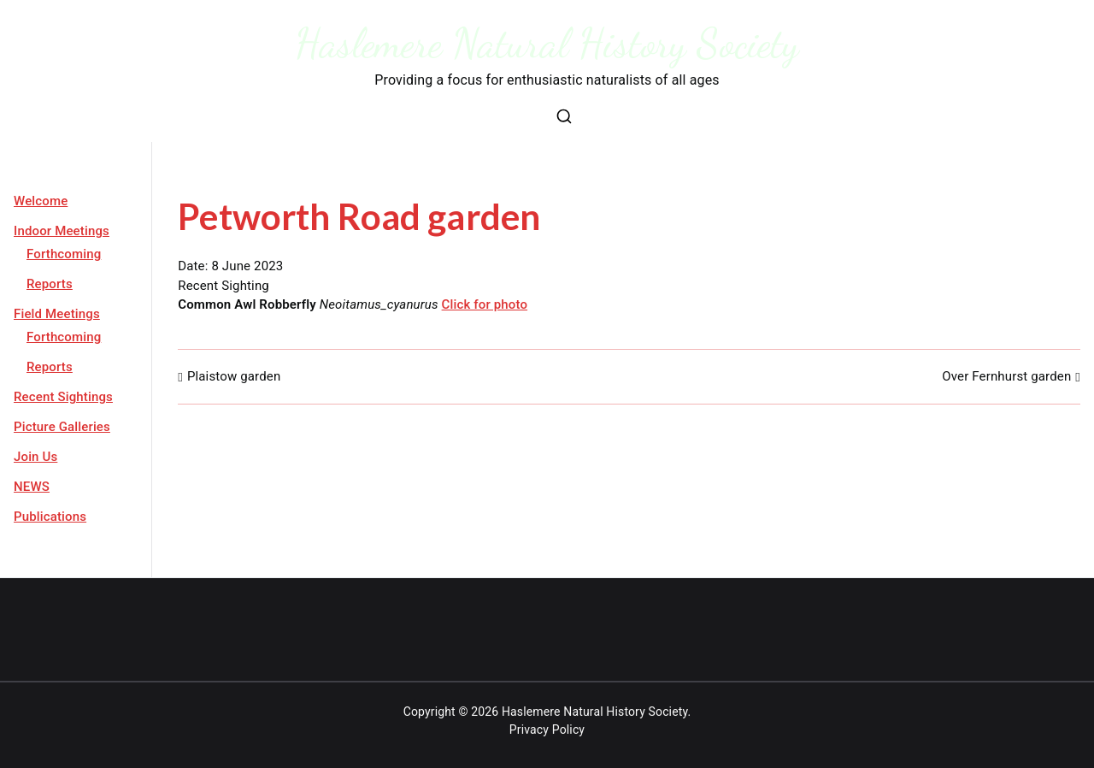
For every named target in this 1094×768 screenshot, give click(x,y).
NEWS (32, 486)
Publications (50, 516)
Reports (49, 284)
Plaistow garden (233, 376)
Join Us (35, 456)
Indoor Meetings (61, 231)
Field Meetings (57, 314)
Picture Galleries (62, 426)
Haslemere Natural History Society (547, 43)
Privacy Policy (547, 729)
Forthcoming (63, 254)
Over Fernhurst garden (1006, 376)
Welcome (41, 201)
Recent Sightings (63, 397)
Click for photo (485, 304)
